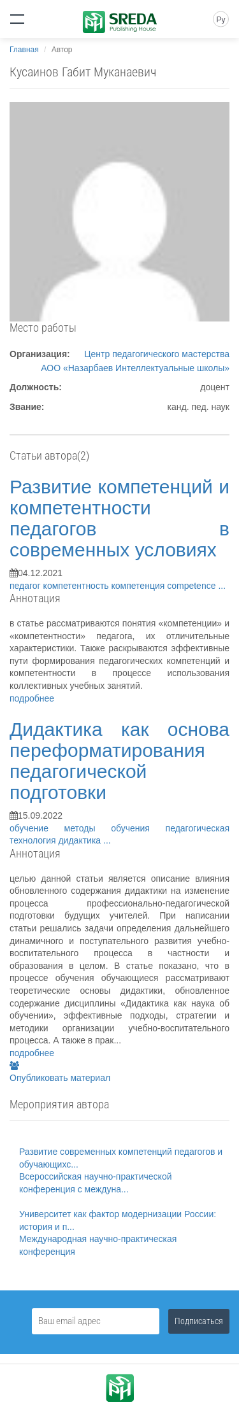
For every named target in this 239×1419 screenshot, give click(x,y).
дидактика (80, 840)
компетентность (77, 586)
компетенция (140, 586)
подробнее (32, 698)
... (222, 586)
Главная (24, 49)
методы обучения (115, 828)
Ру (220, 19)
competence (192, 586)
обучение (37, 828)
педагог (26, 586)
